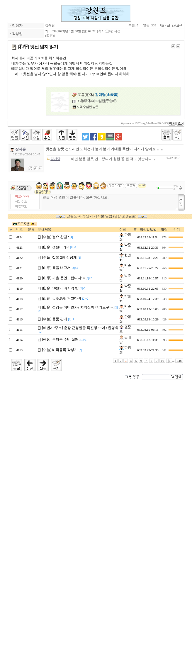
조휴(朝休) (95, 95)
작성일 (144, 230)
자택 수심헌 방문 (87, 106)
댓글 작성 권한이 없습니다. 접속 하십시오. (110, 202)
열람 (164, 230)
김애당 (50, 25)
